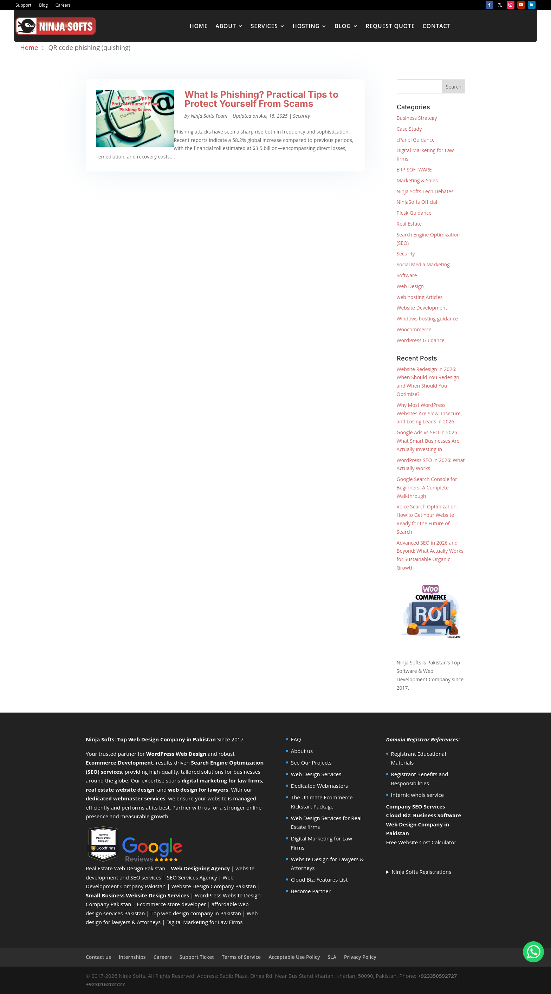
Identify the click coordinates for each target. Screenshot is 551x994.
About (225, 26)
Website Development (422, 307)
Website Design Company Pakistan (213, 886)
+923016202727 (105, 984)
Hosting (306, 26)
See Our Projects (311, 762)
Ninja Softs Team (209, 115)
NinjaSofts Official (417, 202)
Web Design (410, 286)
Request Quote (390, 26)
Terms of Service (241, 957)
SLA (332, 957)
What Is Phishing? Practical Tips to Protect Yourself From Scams (261, 99)
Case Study (409, 128)
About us (302, 750)
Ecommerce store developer (171, 904)
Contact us (98, 957)
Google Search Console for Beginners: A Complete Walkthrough (427, 487)
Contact (437, 26)
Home (199, 26)
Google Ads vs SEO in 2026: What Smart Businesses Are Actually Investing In (428, 441)
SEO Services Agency (192, 877)
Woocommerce (414, 329)
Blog (43, 5)
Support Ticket (197, 957)
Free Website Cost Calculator (421, 842)
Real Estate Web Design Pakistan (125, 868)
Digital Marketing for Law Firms (204, 921)
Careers (63, 5)
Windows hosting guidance (427, 318)
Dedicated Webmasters (319, 785)
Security (301, 115)
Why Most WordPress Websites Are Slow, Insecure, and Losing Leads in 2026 (429, 413)
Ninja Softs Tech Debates (425, 191)
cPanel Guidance (416, 139)
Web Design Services (316, 774)
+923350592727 (437, 975)
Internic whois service (417, 794)
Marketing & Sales (417, 180)
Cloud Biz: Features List (319, 879)
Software (407, 275)
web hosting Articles (420, 297)
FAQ (296, 739)
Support (23, 5)
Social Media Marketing (423, 264)
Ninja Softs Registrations (421, 871)
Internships (132, 957)
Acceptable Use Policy (294, 957)
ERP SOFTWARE (414, 169)
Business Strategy (417, 118)
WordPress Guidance (421, 340)
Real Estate (409, 223)
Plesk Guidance (414, 212)
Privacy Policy (360, 957)
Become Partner (311, 891)
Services (264, 26)
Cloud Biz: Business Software (423, 815)
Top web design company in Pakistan (196, 913)
